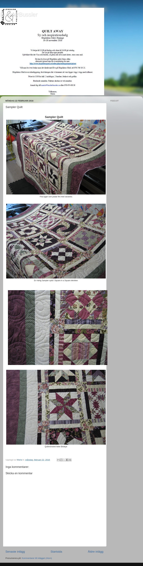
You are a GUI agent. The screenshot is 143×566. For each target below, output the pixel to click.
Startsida (56, 551)
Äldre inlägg (95, 551)
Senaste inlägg (15, 551)
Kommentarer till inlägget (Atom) (37, 558)
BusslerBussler (18, 14)
